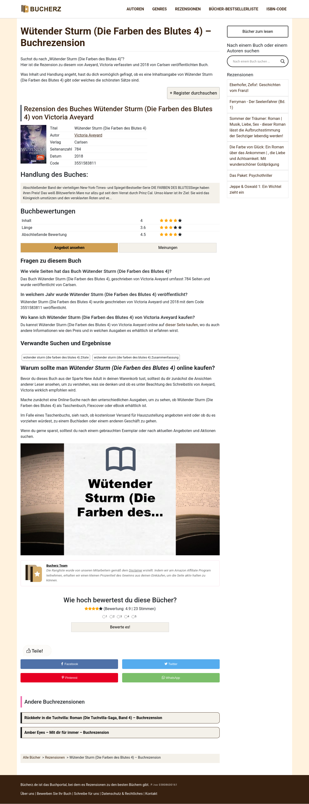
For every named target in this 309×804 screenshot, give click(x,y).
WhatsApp (171, 678)
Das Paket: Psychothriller (251, 175)
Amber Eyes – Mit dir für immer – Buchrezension (66, 732)
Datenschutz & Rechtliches (122, 794)
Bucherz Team (56, 565)
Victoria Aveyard (88, 135)
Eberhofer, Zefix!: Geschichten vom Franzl (255, 87)
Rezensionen (188, 9)
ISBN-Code (277, 9)
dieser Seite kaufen (181, 325)
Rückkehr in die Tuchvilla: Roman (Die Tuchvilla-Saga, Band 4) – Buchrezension (93, 717)
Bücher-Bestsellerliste (233, 9)
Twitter (170, 664)
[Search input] (255, 61)
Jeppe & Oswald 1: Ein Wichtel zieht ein (255, 189)
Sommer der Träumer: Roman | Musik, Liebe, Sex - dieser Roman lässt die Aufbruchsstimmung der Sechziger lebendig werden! (258, 127)
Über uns (27, 794)
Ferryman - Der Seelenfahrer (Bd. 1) (257, 104)
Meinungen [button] (167, 247)
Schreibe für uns (86, 794)
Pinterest (69, 678)
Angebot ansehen (69, 247)
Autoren (135, 9)
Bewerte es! (120, 627)
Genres (159, 9)
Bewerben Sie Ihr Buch (54, 794)
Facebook (69, 664)
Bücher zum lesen (257, 31)
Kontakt (151, 794)
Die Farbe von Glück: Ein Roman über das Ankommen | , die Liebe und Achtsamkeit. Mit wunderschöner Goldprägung (257, 156)
